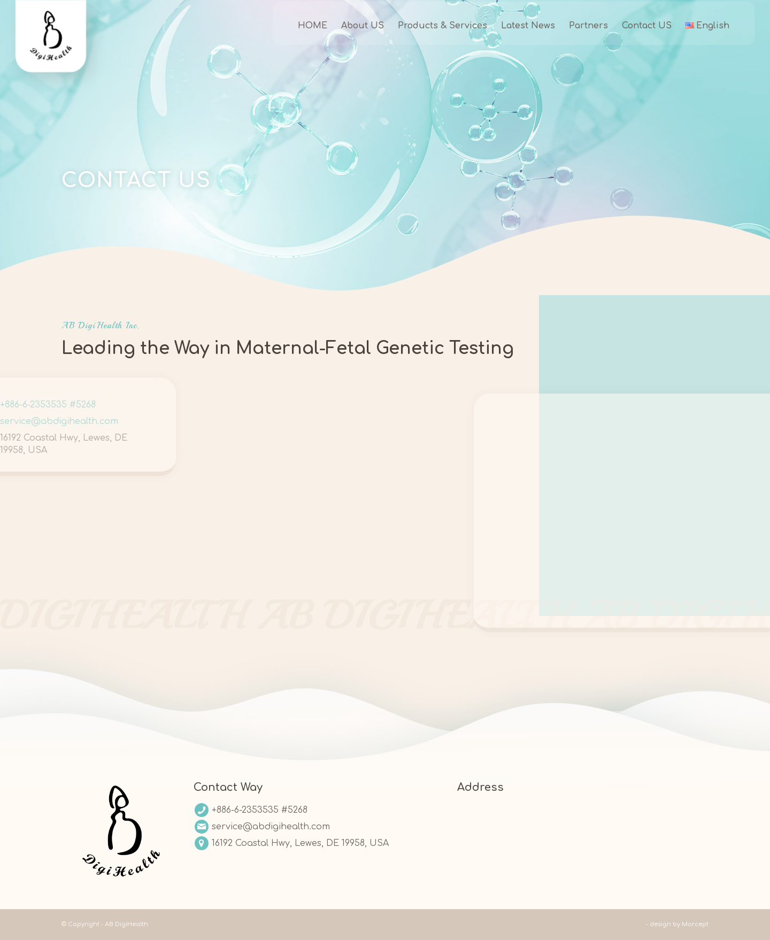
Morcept (695, 924)
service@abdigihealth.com (271, 826)
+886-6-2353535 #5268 (259, 810)
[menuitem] (298, 35)
